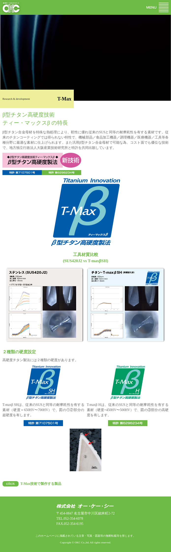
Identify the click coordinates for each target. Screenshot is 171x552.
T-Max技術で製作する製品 (40, 484)
